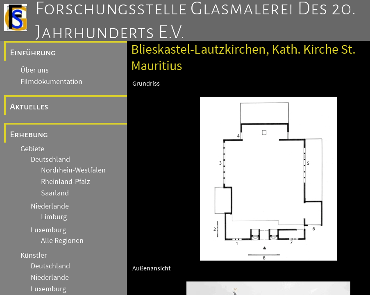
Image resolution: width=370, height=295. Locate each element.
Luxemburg (48, 229)
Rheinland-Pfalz (65, 181)
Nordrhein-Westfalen (73, 170)
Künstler (33, 255)
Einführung (33, 52)
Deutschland (50, 159)
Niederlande (50, 206)
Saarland (55, 192)
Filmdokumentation (51, 81)
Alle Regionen (62, 240)
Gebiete (32, 148)
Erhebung (29, 134)
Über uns (34, 70)
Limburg (54, 216)
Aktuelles (29, 106)
